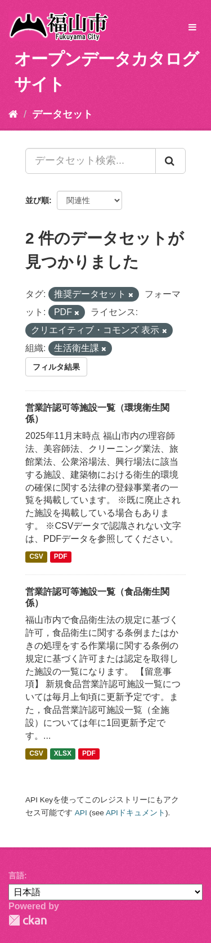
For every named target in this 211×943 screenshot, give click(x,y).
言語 (16, 875)
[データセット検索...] (90, 161)
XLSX (62, 754)
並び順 (37, 200)
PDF (61, 557)
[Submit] (170, 161)
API (81, 813)
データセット (62, 114)
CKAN (27, 920)
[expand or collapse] (192, 28)
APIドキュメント (135, 813)
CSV (36, 557)
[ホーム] (13, 114)
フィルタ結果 (56, 366)
